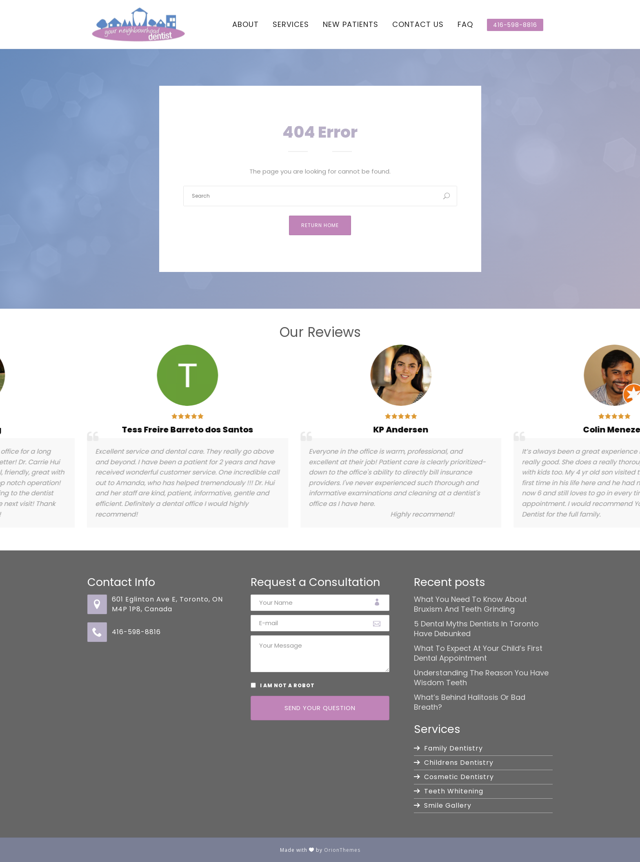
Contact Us (418, 24)
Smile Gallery (447, 805)
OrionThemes (342, 849)
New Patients (350, 24)
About (245, 24)
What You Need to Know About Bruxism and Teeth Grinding (470, 604)
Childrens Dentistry (458, 762)
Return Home (320, 225)
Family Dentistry (453, 748)
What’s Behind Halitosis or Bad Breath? (469, 702)
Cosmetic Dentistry (459, 777)
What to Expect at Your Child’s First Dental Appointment (478, 653)
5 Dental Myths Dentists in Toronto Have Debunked (476, 629)
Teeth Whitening (453, 791)
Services (291, 24)
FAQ (465, 24)
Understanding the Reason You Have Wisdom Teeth (481, 678)
